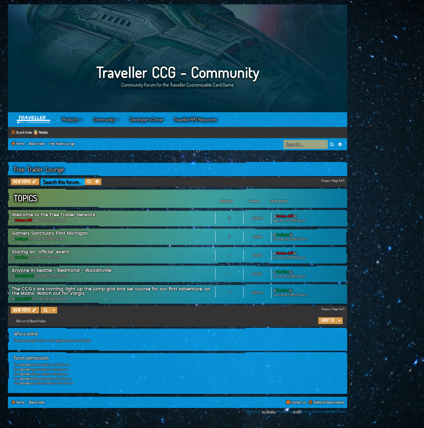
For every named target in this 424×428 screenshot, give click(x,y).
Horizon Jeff (23, 220)
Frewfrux (21, 257)
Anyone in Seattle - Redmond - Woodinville (61, 270)
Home (34, 119)
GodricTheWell (24, 276)
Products (70, 120)
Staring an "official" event (40, 252)
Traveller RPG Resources (195, 120)
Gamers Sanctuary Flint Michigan (50, 233)
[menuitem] (326, 402)
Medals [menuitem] (43, 132)
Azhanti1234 (23, 299)
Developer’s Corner (146, 120)
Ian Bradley (269, 411)
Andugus (21, 239)
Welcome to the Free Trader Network (53, 215)
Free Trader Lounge (39, 169)
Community (104, 120)
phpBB (297, 411)
